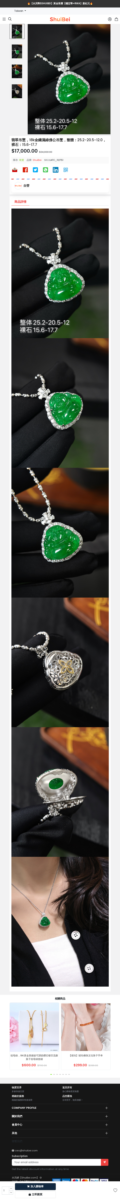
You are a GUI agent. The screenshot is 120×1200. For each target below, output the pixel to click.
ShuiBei (37, 160)
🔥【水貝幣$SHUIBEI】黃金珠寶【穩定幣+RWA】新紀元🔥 (60, 3)
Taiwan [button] (19, 11)
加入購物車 (35, 1186)
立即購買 (35, 1195)
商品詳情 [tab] (20, 201)
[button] (51, 1074)
